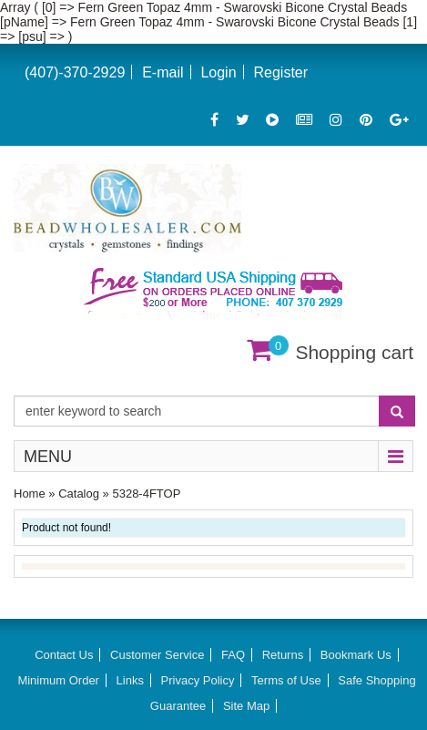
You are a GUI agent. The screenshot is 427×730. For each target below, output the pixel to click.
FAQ (233, 655)
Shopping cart (354, 352)
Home (30, 493)
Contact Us (64, 655)
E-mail (162, 72)
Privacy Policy (198, 680)
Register (280, 72)
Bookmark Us (355, 655)
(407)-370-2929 (75, 72)
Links (130, 680)
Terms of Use (286, 680)
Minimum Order (58, 680)
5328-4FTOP (146, 493)
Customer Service (157, 655)
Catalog (78, 493)
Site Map (246, 706)
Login (218, 72)
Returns (283, 655)
